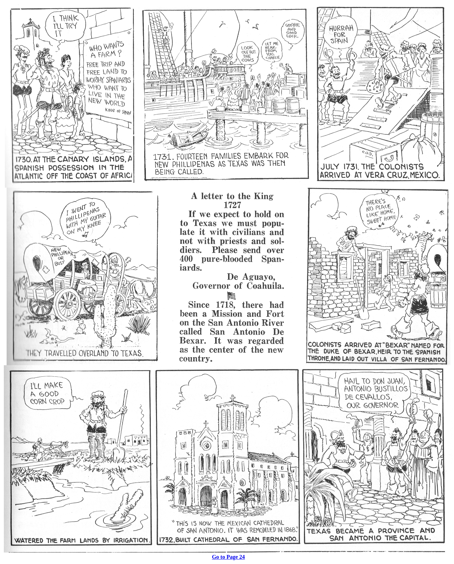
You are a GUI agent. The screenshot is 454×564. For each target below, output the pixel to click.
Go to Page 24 (228, 557)
